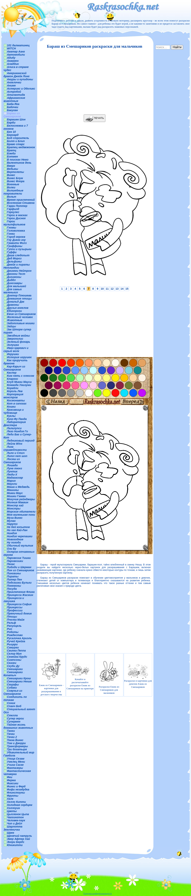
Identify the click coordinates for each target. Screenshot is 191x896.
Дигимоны (14, 276)
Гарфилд (13, 209)
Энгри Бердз (15, 842)
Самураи (13, 647)
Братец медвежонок (21, 147)
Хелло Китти (16, 801)
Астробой (14, 91)
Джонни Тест (16, 273)
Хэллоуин (13, 808)
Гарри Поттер (17, 205)
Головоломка (16, 230)
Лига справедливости (15, 448)
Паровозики (15, 561)
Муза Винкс (15, 517)
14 (122, 288)
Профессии (14, 610)
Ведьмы (12, 168)
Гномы (11, 227)
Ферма (11, 780)
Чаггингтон (15, 817)
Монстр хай (15, 505)
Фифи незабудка (18, 789)
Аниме (11, 85)
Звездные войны (18, 335)
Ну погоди (14, 542)
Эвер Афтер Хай (18, 838)
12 (112, 288)
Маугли (12, 483)
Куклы (11, 415)
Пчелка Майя (15, 619)
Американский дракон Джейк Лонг (16, 75)
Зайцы (11, 326)
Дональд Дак (15, 301)
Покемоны (14, 585)
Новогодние (15, 539)
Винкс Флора (15, 181)
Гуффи (11, 252)
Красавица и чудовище (13, 411)
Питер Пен (14, 579)
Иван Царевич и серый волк (15, 349)
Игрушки (13, 354)
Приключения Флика (21, 591)
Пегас (11, 564)
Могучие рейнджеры (21, 499)
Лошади (12, 465)
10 (102, 288)
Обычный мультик (20, 545)
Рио (9, 628)
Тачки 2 (12, 737)
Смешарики (15, 669)
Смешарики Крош (19, 678)
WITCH (11, 48)
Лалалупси (14, 428)
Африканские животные (14, 99)
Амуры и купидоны (20, 79)
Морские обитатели (21, 511)
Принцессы (14, 607)
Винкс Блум (15, 178)
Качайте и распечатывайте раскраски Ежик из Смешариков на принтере (80, 676)
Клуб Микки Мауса (19, 381)
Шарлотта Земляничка (12, 828)
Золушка (13, 344)
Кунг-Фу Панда (17, 419)
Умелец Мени (16, 761)
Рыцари (12, 644)
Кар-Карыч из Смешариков (14, 368)
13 (117, 288)
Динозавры (14, 283)
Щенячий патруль (19, 835)
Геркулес (13, 212)
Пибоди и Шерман (19, 567)
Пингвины (14, 573)
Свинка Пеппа (16, 650)
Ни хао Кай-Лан (17, 530)
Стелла (12, 715)
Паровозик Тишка (19, 557)
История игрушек (19, 357)
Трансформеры (17, 746)
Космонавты (16, 400)
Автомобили (16, 54)
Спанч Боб (14, 706)
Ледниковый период (20, 440)
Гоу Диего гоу (16, 239)
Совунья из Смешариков (12, 692)
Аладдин (13, 63)
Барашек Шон (16, 119)
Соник (11, 703)
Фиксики (12, 783)
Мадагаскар (15, 477)
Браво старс (16, 144)
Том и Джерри (16, 743)
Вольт (11, 196)
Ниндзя (12, 533)
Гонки (11, 233)
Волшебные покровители (13, 192)
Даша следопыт (18, 255)
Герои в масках (17, 215)
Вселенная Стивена (20, 202)
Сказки (11, 662)
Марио (11, 480)
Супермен (13, 721)
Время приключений (21, 199)
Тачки (11, 733)
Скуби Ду (13, 666)
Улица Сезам (15, 758)
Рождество (15, 635)
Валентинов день (19, 162)
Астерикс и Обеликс (21, 88)
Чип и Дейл (14, 823)
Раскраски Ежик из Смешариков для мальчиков (109, 676)
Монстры (13, 508)
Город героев (16, 236)
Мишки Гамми (16, 496)
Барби (11, 122)
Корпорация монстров (13, 396)
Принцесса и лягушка (13, 599)
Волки (11, 187)
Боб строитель (18, 138)
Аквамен (13, 60)
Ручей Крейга (16, 641)
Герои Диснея (16, 218)
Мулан (11, 520)
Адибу (11, 57)
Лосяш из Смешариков (12, 461)
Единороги (14, 310)
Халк (10, 798)
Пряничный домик (19, 613)
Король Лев (15, 391)
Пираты (12, 576)
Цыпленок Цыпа (18, 814)
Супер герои (15, 718)
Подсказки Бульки (19, 582)
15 (127, 288)
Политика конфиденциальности (97, 894)
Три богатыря (17, 749)
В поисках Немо (17, 159)
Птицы (12, 616)
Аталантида (16, 94)
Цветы (12, 811)
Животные (14, 320)
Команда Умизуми (19, 385)
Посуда (12, 588)
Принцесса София (19, 604)
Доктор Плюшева (19, 295)
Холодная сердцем (19, 804)
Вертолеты (15, 171)
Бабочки (12, 107)
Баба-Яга (13, 104)
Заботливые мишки (21, 323)
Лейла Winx (14, 443)
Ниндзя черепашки (19, 536)
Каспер (11, 372)
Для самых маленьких (12, 291)
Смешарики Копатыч (13, 674)
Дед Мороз (14, 258)
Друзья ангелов (17, 307)
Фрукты (12, 795)
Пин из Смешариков (20, 570)
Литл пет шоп (17, 456)
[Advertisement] (94, 82)
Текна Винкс (15, 740)
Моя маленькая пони (21, 514)
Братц (11, 150)
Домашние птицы (19, 298)
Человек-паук (16, 820)
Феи (9, 777)
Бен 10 (11, 131)
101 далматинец (18, 45)
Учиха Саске (15, 764)
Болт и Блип (16, 141)
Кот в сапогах (16, 403)
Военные (13, 184)
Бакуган (12, 110)
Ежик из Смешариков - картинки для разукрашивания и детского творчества (51, 676)
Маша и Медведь (18, 486)
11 (107, 288)
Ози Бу (11, 548)
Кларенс (12, 378)
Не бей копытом (18, 527)
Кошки (11, 406)
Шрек (10, 832)
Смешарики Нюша (19, 681)
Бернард (13, 134)
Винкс (11, 175)
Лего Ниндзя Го (17, 431)
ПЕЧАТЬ (94, 118)
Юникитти (15, 845)
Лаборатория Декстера (14, 424)
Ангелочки (14, 82)
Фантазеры (15, 767)
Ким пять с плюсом (20, 375)
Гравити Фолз (17, 243)
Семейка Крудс (17, 656)
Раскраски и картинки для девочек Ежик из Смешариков (138, 676)
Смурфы (13, 684)
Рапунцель (14, 625)
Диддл (11, 280)
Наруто (12, 523)
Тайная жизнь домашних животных (18, 726)
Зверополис (15, 338)
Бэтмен (12, 156)
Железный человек (20, 317)
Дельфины (14, 261)
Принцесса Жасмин (20, 594)
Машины (13, 490)
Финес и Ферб (16, 786)
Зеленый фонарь (18, 341)
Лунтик (12, 471)
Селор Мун (14, 653)
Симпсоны (14, 659)
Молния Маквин (17, 502)
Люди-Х (12, 474)
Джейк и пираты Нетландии (16, 266)
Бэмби (11, 153)
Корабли (12, 388)
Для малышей (16, 286)
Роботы (12, 632)
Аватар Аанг (16, 51)
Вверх (11, 165)
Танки (11, 730)
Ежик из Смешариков (21, 314)
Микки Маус (15, 493)
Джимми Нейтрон (19, 270)
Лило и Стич (16, 452)
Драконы (13, 304)
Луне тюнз (14, 468)
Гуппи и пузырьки (19, 249)
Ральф (11, 622)
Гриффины (14, 246)
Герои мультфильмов (14, 223)
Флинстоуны (16, 792)
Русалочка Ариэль (19, 638)
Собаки (12, 687)
